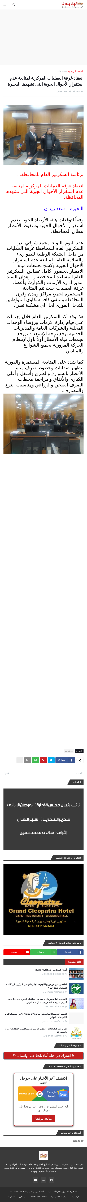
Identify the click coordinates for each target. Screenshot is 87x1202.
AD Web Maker (18, 1191)
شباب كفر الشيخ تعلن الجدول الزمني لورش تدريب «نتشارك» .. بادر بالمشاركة (35, 1030)
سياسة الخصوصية (59, 1196)
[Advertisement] (42, 37)
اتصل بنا (11, 1196)
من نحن (23, 1196)
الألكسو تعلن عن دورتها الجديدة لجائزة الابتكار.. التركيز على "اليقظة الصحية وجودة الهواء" (35, 986)
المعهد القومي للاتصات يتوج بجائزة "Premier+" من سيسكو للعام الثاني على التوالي (36, 1016)
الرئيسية (76, 1196)
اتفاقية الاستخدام (39, 1196)
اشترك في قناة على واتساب (43, 1055)
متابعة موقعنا (43, 1118)
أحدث (79, 773)
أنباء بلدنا (47, 1191)
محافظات (61, 71)
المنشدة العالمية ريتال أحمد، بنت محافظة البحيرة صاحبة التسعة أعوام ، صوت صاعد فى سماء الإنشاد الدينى (37, 1001)
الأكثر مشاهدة (74, 962)
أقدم (7, 773)
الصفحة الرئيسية (76, 71)
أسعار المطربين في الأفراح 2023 (51, 969)
